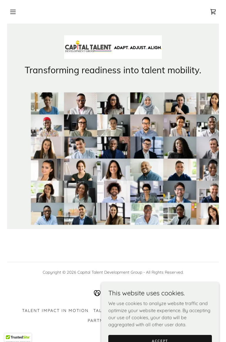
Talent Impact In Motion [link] (55, 310)
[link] (213, 12)
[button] (13, 12)
